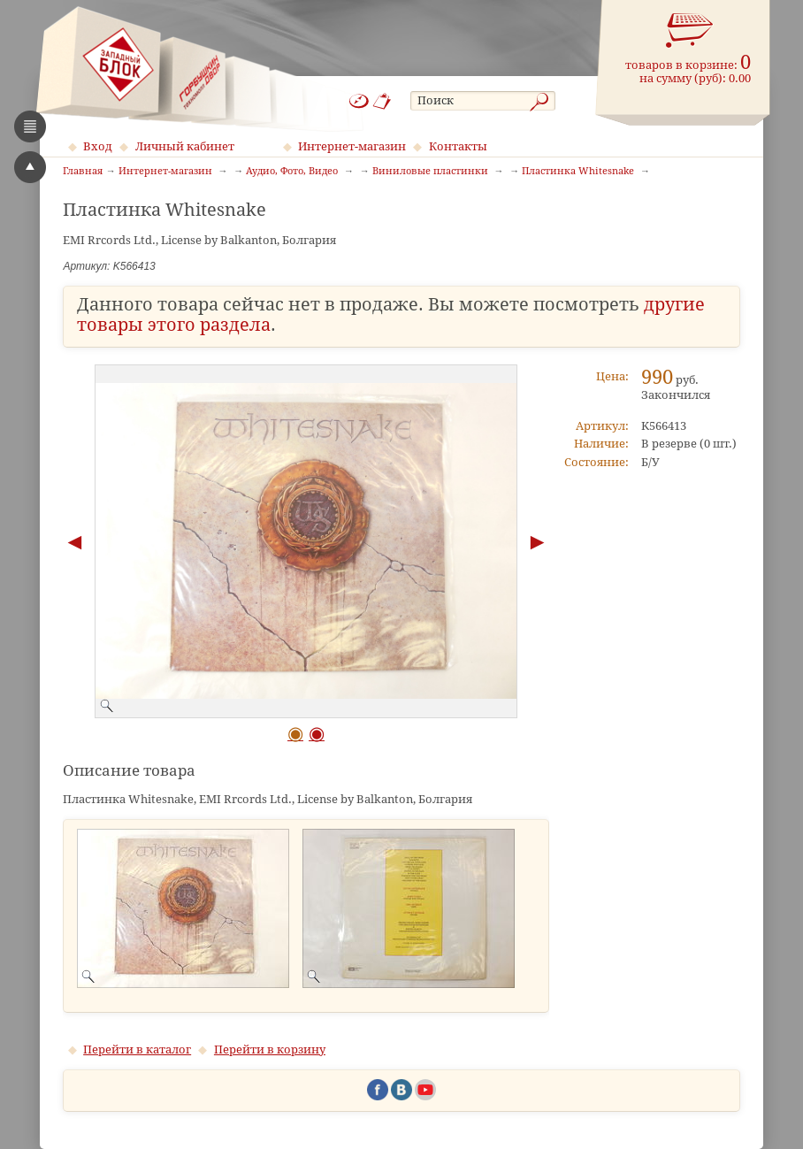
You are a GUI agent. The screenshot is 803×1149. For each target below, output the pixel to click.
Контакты (458, 146)
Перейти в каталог (137, 1049)
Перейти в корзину (269, 1049)
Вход (97, 146)
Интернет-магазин (352, 146)
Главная (83, 171)
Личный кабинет (184, 146)
